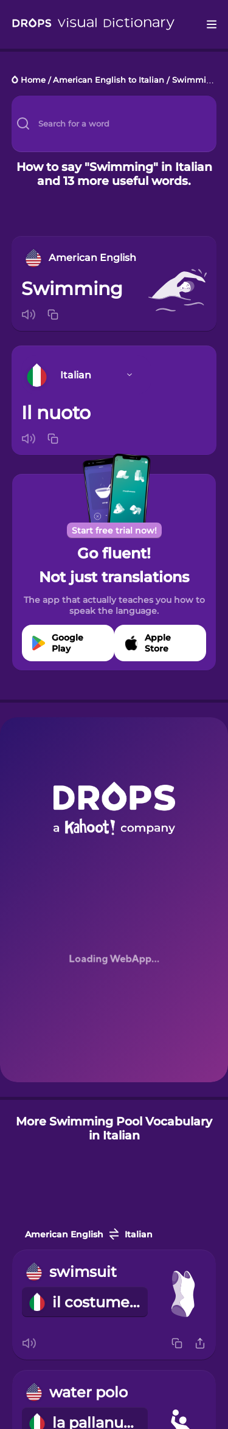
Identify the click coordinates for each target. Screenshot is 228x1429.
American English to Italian (108, 80)
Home (33, 80)
